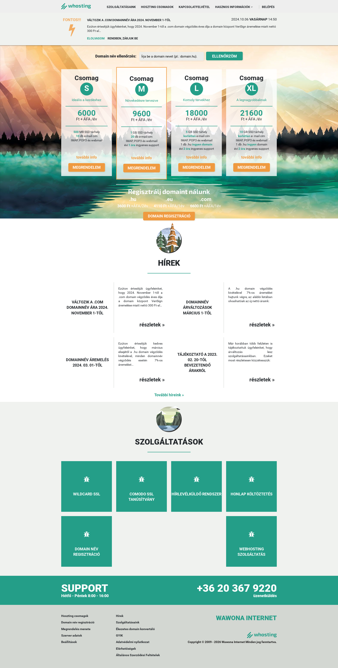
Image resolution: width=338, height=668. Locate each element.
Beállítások (69, 642)
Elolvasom (96, 38)
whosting (76, 5)
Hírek (119, 616)
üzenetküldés (265, 595)
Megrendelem (87, 167)
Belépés (268, 7)
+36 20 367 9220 (237, 588)
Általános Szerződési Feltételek (138, 655)
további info (86, 157)
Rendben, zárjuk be (123, 38)
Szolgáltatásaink (121, 7)
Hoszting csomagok (157, 7)
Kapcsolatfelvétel (194, 7)
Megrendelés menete (76, 629)
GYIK (119, 635)
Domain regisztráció (169, 216)
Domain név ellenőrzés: (115, 56)
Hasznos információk (234, 7)
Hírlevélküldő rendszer (196, 494)
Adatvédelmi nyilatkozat (132, 642)
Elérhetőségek (126, 648)
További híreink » (169, 395)
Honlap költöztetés (251, 494)
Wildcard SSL (86, 494)
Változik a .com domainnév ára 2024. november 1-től (129, 20)
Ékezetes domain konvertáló (135, 629)
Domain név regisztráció (77, 622)
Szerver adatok (71, 635)
